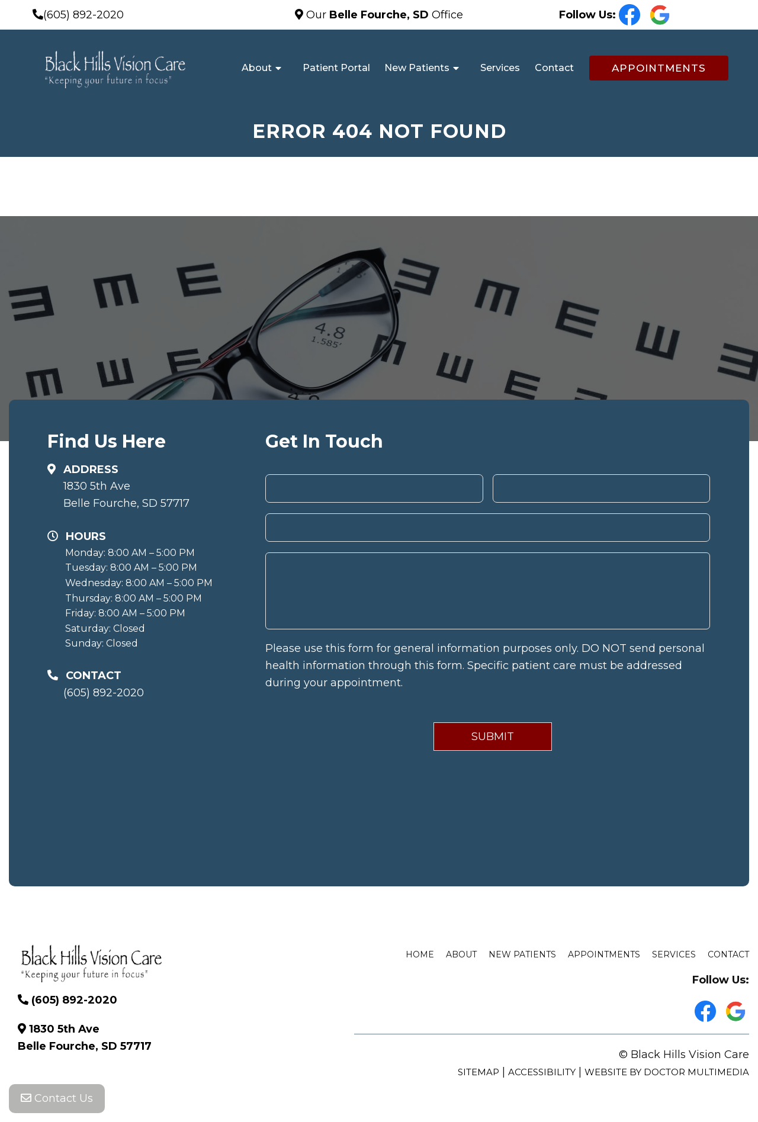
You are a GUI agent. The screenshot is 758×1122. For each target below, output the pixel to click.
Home (420, 954)
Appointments (659, 68)
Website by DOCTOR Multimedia (666, 1072)
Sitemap (478, 1072)
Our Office (383, 14)
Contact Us (57, 1098)
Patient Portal (336, 67)
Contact (554, 67)
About (257, 67)
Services (500, 67)
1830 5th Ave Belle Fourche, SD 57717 (126, 495)
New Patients (416, 67)
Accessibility (542, 1072)
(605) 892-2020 (83, 14)
